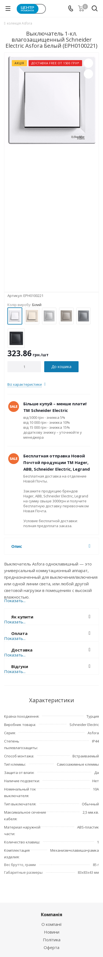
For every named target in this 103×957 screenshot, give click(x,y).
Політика (51, 939)
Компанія (51, 915)
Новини (51, 932)
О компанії (51, 924)
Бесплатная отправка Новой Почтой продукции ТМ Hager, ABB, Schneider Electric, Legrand (56, 462)
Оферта (51, 947)
